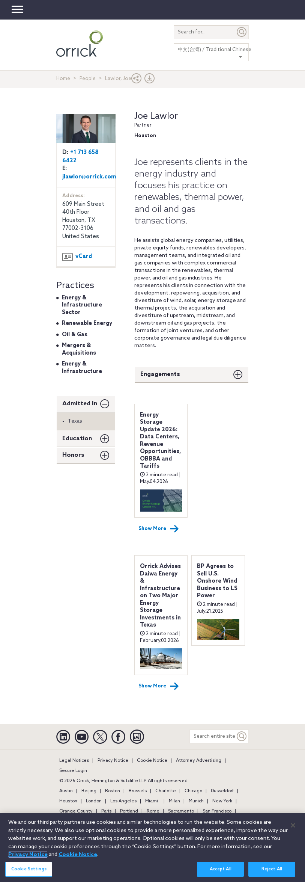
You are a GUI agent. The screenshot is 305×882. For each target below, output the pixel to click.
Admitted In (79, 403)
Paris (106, 811)
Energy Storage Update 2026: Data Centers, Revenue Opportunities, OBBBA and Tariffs (160, 441)
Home (63, 79)
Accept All (220, 869)
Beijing (88, 791)
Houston (68, 801)
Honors (73, 455)
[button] (136, 80)
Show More (158, 529)
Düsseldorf (222, 791)
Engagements (160, 374)
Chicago (193, 791)
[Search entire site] (212, 736)
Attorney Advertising (198, 760)
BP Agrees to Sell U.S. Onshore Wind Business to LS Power (217, 581)
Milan (174, 801)
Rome (153, 811)
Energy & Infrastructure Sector (82, 305)
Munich (196, 801)
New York (222, 801)
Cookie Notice (152, 760)
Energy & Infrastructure (82, 368)
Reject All (271, 869)
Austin (66, 791)
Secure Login (73, 770)
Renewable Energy (87, 323)
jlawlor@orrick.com (89, 177)
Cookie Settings (29, 869)
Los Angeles (123, 801)
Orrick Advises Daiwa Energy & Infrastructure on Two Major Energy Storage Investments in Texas (160, 595)
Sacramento (181, 811)
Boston (112, 791)
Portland (129, 811)
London (94, 801)
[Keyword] (242, 736)
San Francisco (217, 811)
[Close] (293, 825)
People (88, 79)
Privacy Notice (113, 760)
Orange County (76, 811)
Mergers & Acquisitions (79, 349)
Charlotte (165, 791)
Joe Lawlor (156, 116)
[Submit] (242, 32)
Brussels (138, 791)
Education (77, 438)
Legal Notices (74, 760)
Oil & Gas (74, 334)
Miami (151, 801)
